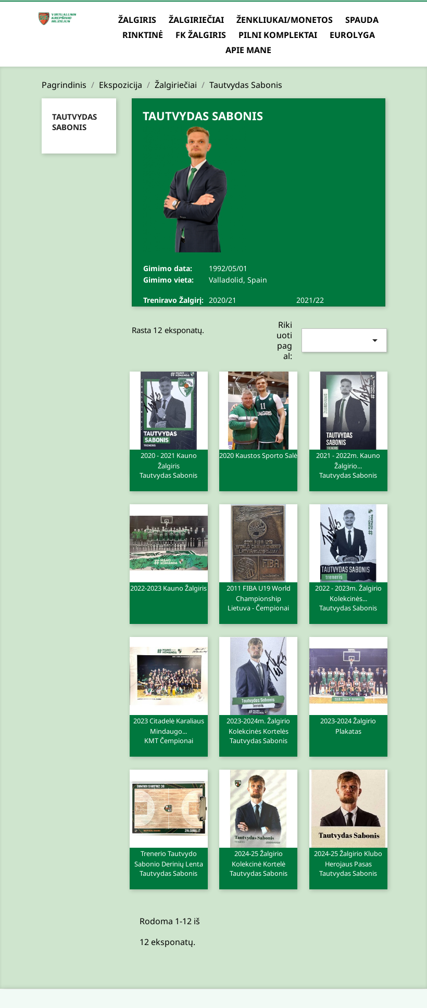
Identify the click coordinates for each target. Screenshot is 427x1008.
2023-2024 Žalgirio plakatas (348, 726)
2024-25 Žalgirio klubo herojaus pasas (348, 863)
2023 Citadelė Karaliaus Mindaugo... (169, 730)
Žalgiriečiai (196, 19)
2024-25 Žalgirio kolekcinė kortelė (258, 863)
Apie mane (248, 50)
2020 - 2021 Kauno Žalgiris (169, 465)
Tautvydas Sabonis (74, 121)
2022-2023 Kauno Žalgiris (168, 588)
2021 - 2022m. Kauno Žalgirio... (348, 465)
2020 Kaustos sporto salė (258, 455)
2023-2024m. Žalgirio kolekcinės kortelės (258, 730)
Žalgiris (137, 19)
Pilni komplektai (277, 35)
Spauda (362, 19)
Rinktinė (142, 35)
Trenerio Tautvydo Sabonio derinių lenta (169, 863)
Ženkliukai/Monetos (284, 19)
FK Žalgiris (200, 35)
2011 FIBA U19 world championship (258, 597)
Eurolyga (352, 35)
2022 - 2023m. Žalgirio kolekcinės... (348, 597)
